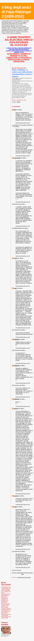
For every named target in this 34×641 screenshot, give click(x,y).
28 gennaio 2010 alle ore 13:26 (23, 327)
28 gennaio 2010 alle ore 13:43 (23, 348)
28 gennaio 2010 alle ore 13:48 (23, 383)
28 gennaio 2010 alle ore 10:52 (23, 122)
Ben (15, 109)
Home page (22, 573)
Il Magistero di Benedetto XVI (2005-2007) (4, 601)
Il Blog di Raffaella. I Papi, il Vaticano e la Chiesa (6, 591)
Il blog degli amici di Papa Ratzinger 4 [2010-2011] (5, 612)
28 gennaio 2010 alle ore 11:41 (23, 255)
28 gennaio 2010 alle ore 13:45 (23, 363)
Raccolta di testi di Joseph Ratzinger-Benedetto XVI (5, 605)
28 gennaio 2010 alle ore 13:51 (23, 396)
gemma (16, 408)
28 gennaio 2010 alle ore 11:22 (23, 226)
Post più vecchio (28, 572)
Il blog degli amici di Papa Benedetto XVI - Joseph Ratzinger (6, 588)
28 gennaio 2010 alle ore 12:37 (23, 286)
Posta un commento (16, 570)
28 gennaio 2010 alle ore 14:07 (23, 504)
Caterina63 (17, 158)
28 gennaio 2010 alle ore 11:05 (23, 201)
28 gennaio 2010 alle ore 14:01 (23, 406)
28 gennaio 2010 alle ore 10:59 (23, 155)
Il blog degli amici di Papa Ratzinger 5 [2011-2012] (5, 595)
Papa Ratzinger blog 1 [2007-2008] (6, 617)
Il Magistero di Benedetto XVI (4, 598)
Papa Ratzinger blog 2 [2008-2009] (6, 615)
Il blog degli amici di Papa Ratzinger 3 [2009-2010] (16, 11)
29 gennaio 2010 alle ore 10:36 (23, 567)
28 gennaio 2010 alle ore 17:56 (23, 549)
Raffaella (16, 339)
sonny (16, 258)
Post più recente (16, 572)
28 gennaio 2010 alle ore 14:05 (23, 493)
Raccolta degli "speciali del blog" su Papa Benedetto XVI (6, 608)
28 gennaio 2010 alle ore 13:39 (23, 337)
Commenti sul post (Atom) (24, 577)
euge (15, 288)
